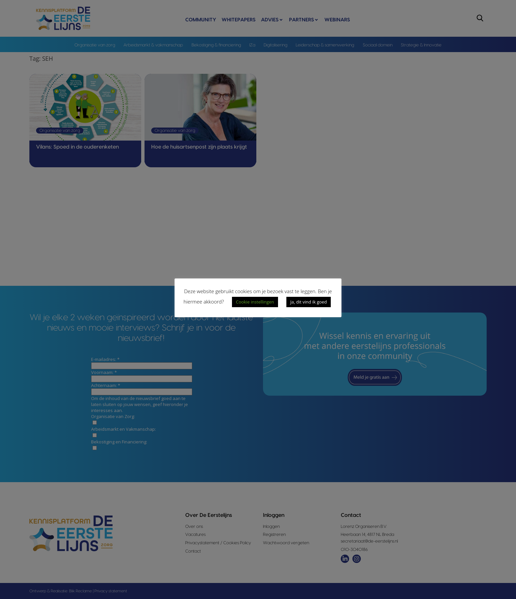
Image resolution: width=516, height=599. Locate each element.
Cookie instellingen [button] (255, 302)
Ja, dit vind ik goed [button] (308, 302)
